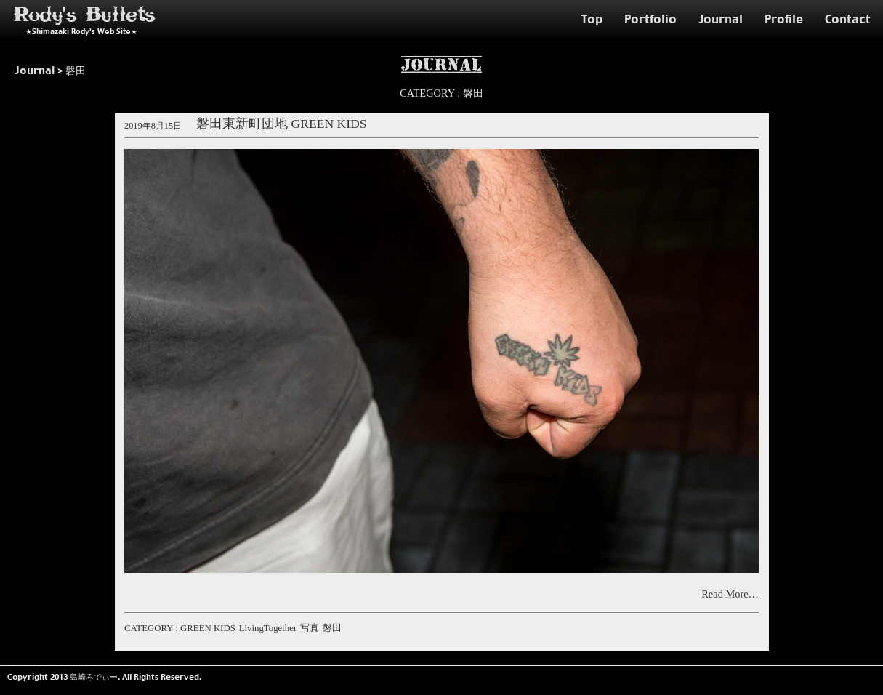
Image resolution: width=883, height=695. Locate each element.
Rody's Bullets (85, 14)
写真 (309, 628)
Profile (784, 19)
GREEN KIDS (207, 628)
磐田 (332, 628)
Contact (848, 19)
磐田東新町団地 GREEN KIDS (281, 124)
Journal (720, 19)
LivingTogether (268, 628)
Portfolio (650, 19)
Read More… (730, 594)
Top (591, 19)
